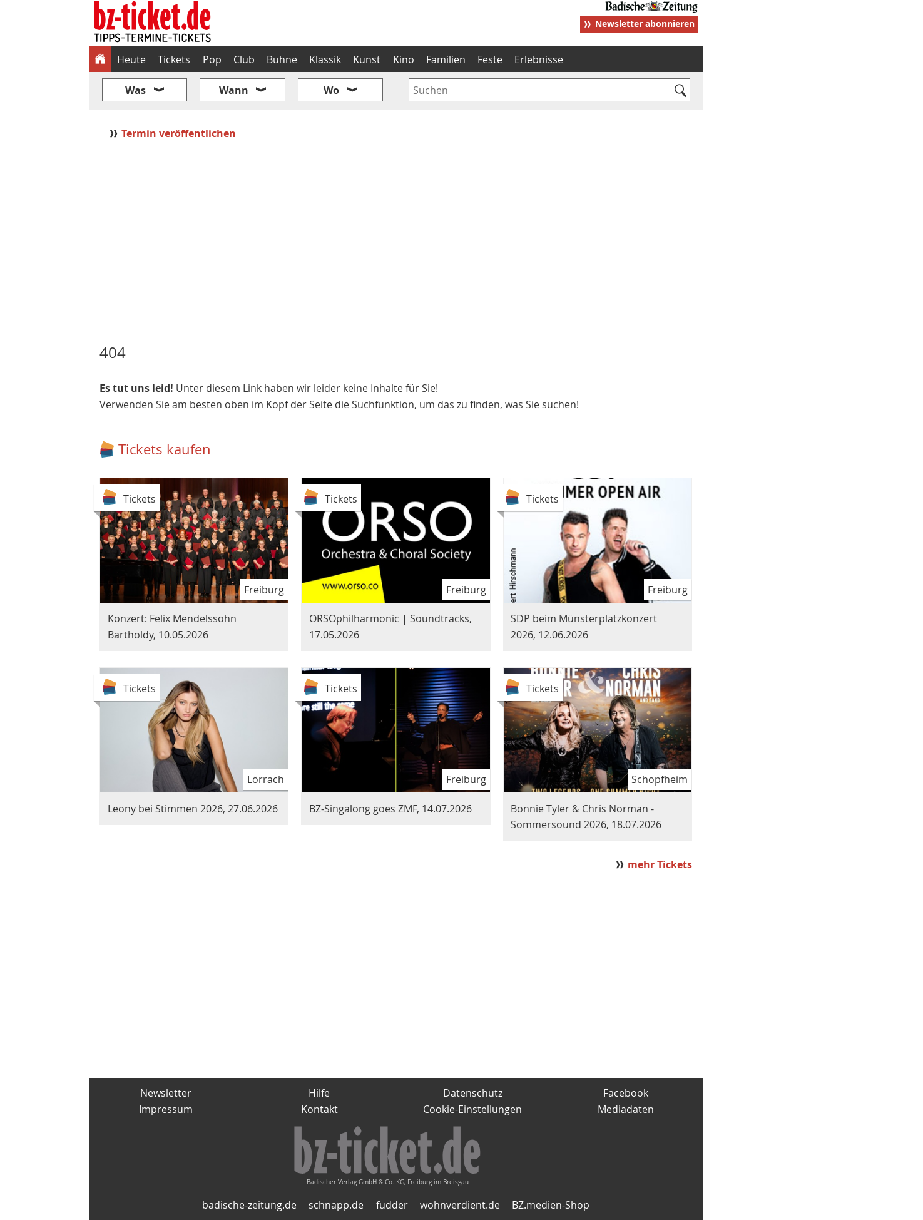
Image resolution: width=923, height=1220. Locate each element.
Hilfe (319, 1093)
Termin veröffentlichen (179, 133)
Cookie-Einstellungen (472, 1109)
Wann (233, 90)
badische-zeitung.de (249, 1205)
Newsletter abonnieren (645, 23)
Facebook (625, 1093)
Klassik (325, 59)
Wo (331, 90)
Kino (403, 59)
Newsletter (165, 1093)
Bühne (282, 59)
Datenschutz (472, 1093)
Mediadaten (626, 1109)
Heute (131, 59)
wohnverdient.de (460, 1205)
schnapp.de (336, 1205)
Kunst (366, 59)
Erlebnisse (538, 59)
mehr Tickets (660, 864)
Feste (489, 59)
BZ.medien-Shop (550, 1205)
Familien (446, 59)
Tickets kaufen (164, 449)
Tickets (174, 59)
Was (135, 90)
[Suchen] (681, 91)
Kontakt (319, 1109)
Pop (212, 59)
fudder (392, 1205)
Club (244, 59)
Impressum (166, 1109)
